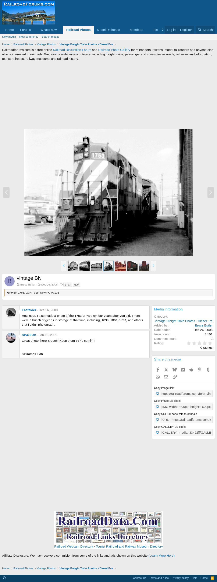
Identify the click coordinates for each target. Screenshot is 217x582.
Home (9, 29)
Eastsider (29, 310)
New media (9, 36)
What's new (48, 29)
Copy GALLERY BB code (169, 424)
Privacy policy (180, 575)
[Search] (205, 30)
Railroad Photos (78, 29)
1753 (68, 284)
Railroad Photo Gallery (114, 50)
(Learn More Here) (162, 553)
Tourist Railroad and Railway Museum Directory (129, 544)
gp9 (76, 284)
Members (136, 29)
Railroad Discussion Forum (72, 50)
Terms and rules (159, 575)
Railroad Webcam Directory (73, 544)
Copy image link (164, 387)
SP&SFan (29, 335)
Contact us (139, 575)
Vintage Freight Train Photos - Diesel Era (184, 321)
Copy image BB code (167, 400)
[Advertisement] (108, 94)
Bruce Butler (28, 284)
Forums (25, 29)
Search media (50, 36)
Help (195, 575)
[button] (34, 30)
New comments (28, 36)
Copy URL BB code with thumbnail (175, 412)
